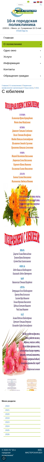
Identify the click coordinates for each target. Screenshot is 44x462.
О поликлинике (13, 44)
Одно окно (10, 50)
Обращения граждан (16, 75)
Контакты (9, 69)
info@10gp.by (22, 31)
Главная (8, 37)
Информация (12, 63)
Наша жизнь (29, 88)
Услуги (8, 56)
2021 (37, 88)
